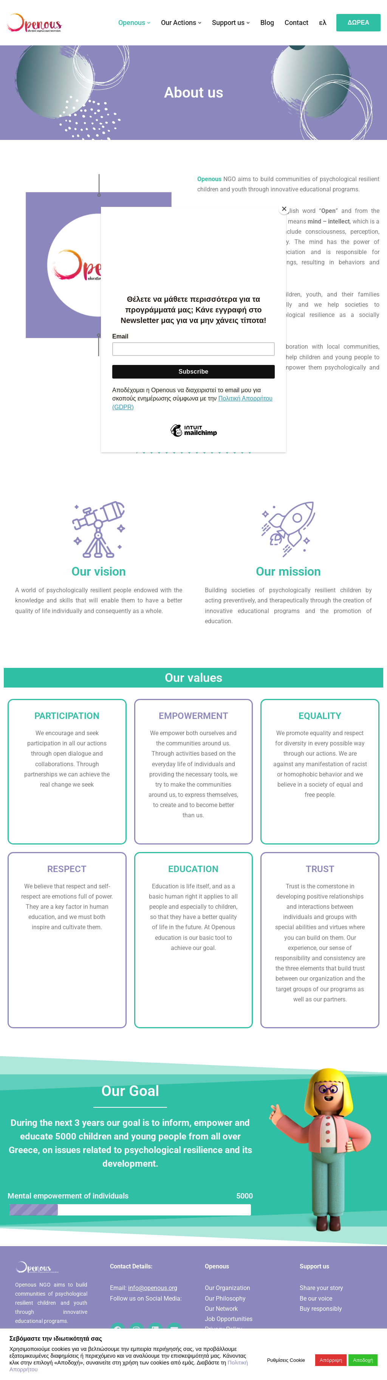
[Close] (284, 208)
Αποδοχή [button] (363, 1360)
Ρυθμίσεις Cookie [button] (286, 1360)
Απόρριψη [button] (331, 1360)
